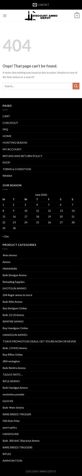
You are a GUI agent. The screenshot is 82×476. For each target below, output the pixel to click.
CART (6, 116)
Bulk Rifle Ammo (12, 301)
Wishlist (7, 175)
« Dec (6, 236)
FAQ (5, 129)
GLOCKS (8, 401)
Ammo (6, 261)
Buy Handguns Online (15, 328)
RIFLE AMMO (11, 381)
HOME (7, 136)
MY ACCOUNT (12, 149)
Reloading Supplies (14, 281)
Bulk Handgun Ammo (15, 387)
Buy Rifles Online (13, 354)
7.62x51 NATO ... (13, 374)
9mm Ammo (10, 255)
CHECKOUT (10, 122)
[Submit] (76, 86)
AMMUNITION (12, 460)
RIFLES (7, 453)
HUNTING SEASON (15, 142)
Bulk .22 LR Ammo (13, 314)
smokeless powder (13, 394)
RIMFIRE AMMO (13, 321)
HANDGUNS (11, 434)
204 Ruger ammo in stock (17, 295)
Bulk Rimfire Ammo (14, 367)
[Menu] (5, 15)
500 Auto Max (11, 420)
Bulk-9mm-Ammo (13, 407)
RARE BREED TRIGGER (17, 414)
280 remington (11, 361)
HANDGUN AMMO (15, 334)
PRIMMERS (10, 268)
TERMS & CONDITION (17, 169)
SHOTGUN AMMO (14, 288)
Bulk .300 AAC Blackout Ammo (21, 440)
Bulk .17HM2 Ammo (15, 348)
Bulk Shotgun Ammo (15, 275)
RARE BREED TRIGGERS (17, 447)
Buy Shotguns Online (15, 308)
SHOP (6, 162)
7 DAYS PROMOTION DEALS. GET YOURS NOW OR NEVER (39, 341)
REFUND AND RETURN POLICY (22, 155)
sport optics (10, 427)
